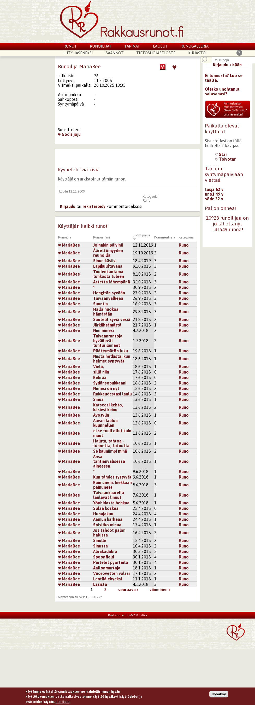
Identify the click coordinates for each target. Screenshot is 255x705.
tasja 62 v (214, 189)
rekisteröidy (93, 206)
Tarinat (132, 46)
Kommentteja (164, 237)
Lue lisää (62, 702)
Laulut (160, 46)
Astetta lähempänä (111, 281)
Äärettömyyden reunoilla (108, 253)
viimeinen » (160, 589)
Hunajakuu (103, 513)
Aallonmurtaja (106, 568)
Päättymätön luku (110, 350)
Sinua (98, 399)
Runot (70, 46)
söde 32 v (214, 198)
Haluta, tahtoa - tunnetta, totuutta (111, 443)
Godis (65, 134)
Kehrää (99, 377)
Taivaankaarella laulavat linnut (108, 495)
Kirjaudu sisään (227, 64)
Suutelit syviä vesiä (111, 319)
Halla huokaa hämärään (105, 311)
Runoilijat (101, 46)
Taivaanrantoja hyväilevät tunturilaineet (107, 341)
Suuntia (100, 303)
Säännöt (115, 53)
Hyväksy (219, 694)
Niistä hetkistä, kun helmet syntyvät (111, 358)
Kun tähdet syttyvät (112, 477)
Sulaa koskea (105, 508)
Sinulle (99, 540)
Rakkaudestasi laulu (112, 394)
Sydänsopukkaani (109, 383)
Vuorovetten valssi (111, 573)
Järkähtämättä (107, 325)
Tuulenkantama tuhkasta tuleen (108, 274)
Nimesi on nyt (106, 388)
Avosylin (101, 415)
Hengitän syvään (109, 292)
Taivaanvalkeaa (108, 298)
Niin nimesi (103, 330)
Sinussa (100, 546)
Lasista (100, 584)
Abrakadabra (105, 551)
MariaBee (69, 245)
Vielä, (98, 366)
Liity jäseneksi (78, 53)
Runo (147, 200)
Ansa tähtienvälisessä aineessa (109, 461)
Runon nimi (101, 237)
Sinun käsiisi (104, 260)
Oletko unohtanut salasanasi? (222, 91)
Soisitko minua (107, 524)
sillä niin (101, 372)
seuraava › (128, 589)
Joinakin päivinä (108, 245)
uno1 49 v (214, 194)
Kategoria (186, 237)
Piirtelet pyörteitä (110, 562)
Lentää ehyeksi (107, 578)
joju (77, 134)
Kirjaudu (67, 206)
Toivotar (225, 159)
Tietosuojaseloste (155, 53)
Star (221, 154)
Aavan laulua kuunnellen (105, 423)
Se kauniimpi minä (110, 451)
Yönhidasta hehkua (111, 502)
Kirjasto (197, 53)
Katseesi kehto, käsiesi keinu (108, 407)
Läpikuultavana (107, 266)
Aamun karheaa (107, 519)
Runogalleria (194, 46)
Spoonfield (103, 557)
